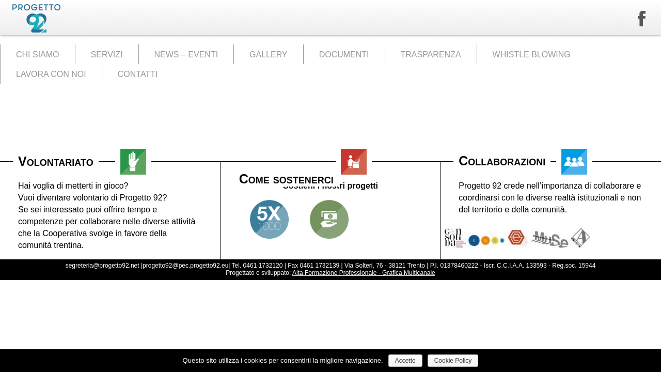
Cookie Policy (453, 360)
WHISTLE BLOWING (532, 54)
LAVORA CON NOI (51, 74)
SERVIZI (107, 54)
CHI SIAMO (37, 54)
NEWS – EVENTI (186, 54)
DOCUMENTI (344, 54)
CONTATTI (138, 74)
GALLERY (268, 54)
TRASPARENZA (431, 54)
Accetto (405, 360)
